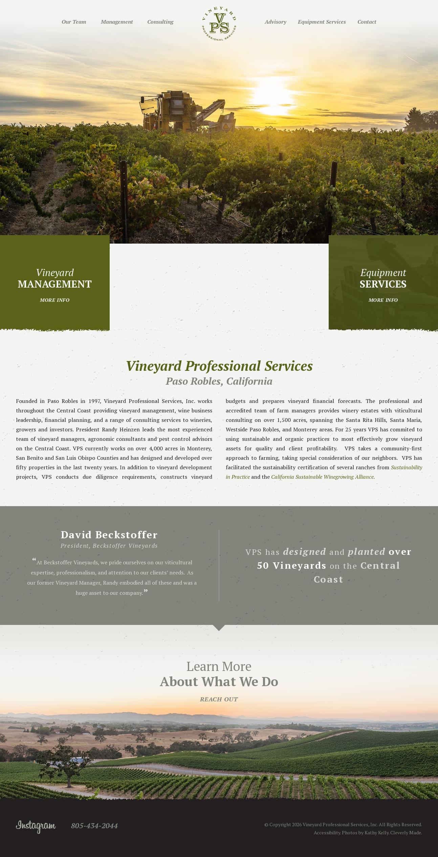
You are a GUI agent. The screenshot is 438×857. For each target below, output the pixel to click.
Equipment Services (322, 21)
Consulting (160, 21)
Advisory (275, 21)
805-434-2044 (94, 825)
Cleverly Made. (406, 832)
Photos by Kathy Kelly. (365, 832)
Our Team (74, 21)
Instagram (36, 827)
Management (117, 21)
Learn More (219, 680)
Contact (366, 21)
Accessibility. (327, 832)
